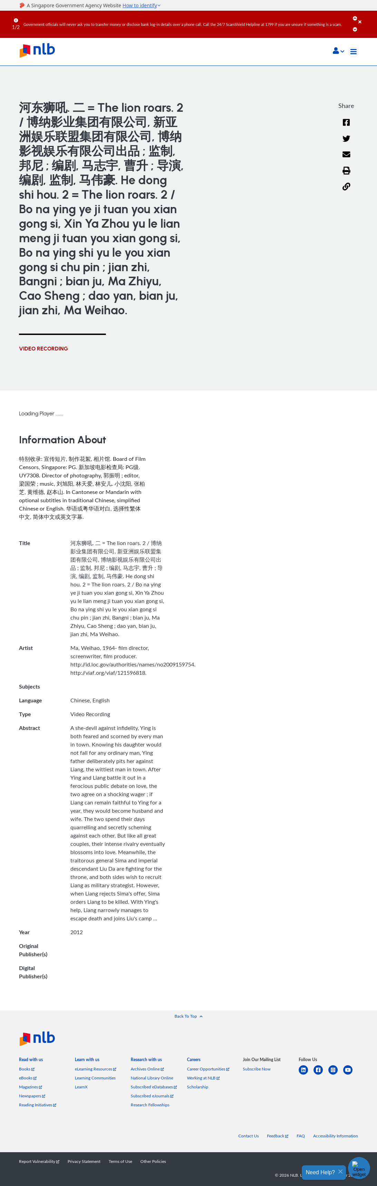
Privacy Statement (84, 1161)
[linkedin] (306, 1074)
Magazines (30, 1086)
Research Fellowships (150, 1104)
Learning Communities (95, 1077)
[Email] (346, 159)
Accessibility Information (335, 1135)
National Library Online (152, 1077)
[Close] (366, 17)
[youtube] (350, 1074)
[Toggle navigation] (353, 51)
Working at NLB (203, 1077)
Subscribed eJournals (152, 1095)
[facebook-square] (321, 1074)
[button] (338, 51)
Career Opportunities (208, 1068)
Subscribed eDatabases (154, 1086)
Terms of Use (120, 1161)
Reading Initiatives (37, 1104)
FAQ (301, 1135)
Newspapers (32, 1095)
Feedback (277, 1135)
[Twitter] (346, 143)
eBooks (28, 1077)
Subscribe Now (256, 1068)
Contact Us (248, 1135)
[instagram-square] (335, 1074)
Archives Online (147, 1068)
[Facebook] (346, 127)
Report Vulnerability (39, 1161)
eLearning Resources (95, 1068)
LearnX (81, 1086)
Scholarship (197, 1086)
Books (26, 1068)
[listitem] (31, 1061)
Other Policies (153, 1161)
